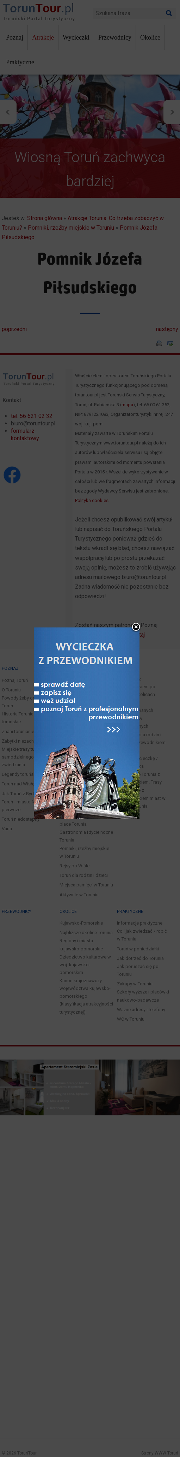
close (136, 578)
